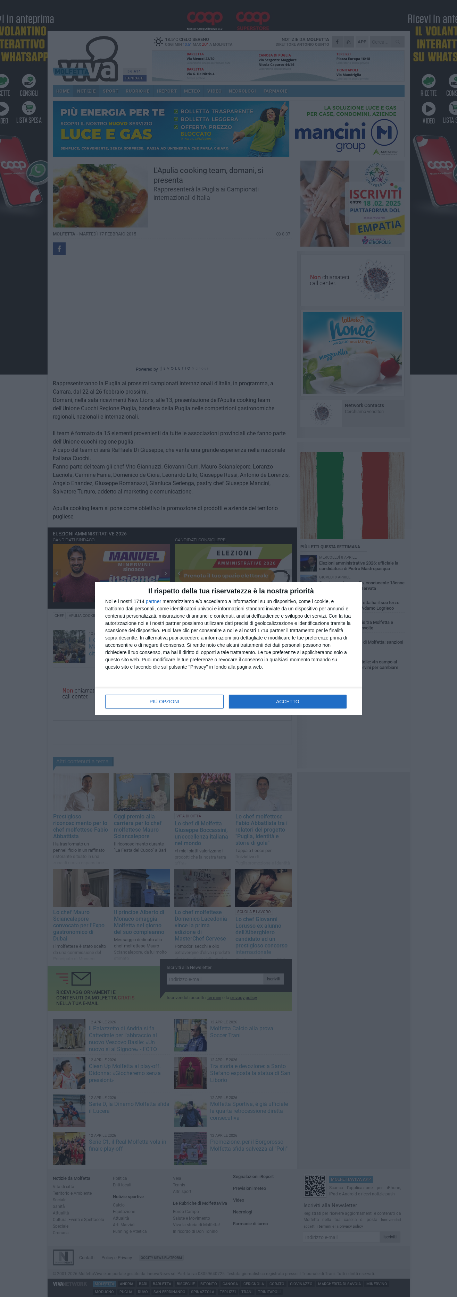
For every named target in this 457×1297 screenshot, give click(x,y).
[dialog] (228, 648)
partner (153, 601)
